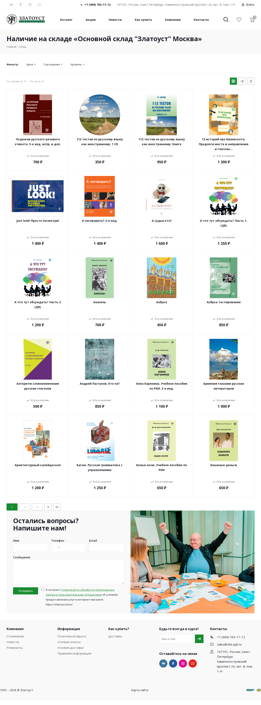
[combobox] (56, 547)
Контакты (201, 20)
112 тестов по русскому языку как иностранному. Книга (161, 141)
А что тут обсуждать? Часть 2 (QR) (37, 304)
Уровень (76, 64)
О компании (15, 640)
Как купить (143, 20)
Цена (29, 64)
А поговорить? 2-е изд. (99, 221)
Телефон (57, 540)
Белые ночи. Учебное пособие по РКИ (161, 467)
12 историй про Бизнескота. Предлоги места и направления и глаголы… (223, 144)
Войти (247, 4)
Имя (16, 540)
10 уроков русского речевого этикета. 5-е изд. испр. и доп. (38, 141)
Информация (69, 633)
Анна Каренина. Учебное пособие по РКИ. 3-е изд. (161, 386)
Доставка (115, 640)
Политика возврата (72, 640)
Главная (11, 46)
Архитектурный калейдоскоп (38, 465)
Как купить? (118, 633)
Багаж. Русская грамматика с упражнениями (100, 467)
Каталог (66, 20)
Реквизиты (15, 651)
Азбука (161, 302)
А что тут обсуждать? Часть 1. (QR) (223, 223)
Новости (115, 20)
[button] (225, 20)
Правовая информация (74, 657)
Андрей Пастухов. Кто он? (100, 383)
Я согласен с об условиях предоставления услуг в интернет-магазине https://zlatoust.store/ (82, 601)
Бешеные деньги (223, 465)
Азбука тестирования (224, 302)
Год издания (52, 64)
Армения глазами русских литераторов (223, 386)
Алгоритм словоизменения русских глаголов (38, 386)
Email (93, 540)
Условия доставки (71, 651)
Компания (173, 20)
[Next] (48, 507)
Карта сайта (139, 694)
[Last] (56, 507)
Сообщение (21, 557)
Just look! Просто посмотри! (37, 221)
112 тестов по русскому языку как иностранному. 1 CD (99, 141)
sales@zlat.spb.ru (229, 648)
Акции (91, 20)
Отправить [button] (26, 595)
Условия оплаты (69, 646)
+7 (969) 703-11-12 (97, 5)
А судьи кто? (162, 221)
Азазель (99, 302)
